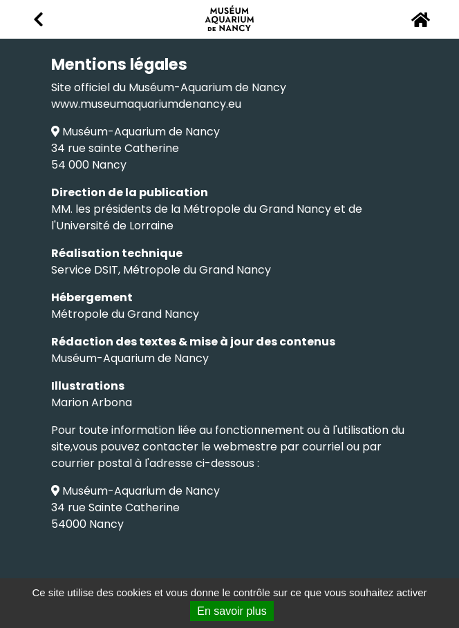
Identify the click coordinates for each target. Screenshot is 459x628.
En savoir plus (232, 611)
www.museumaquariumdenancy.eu (146, 104)
